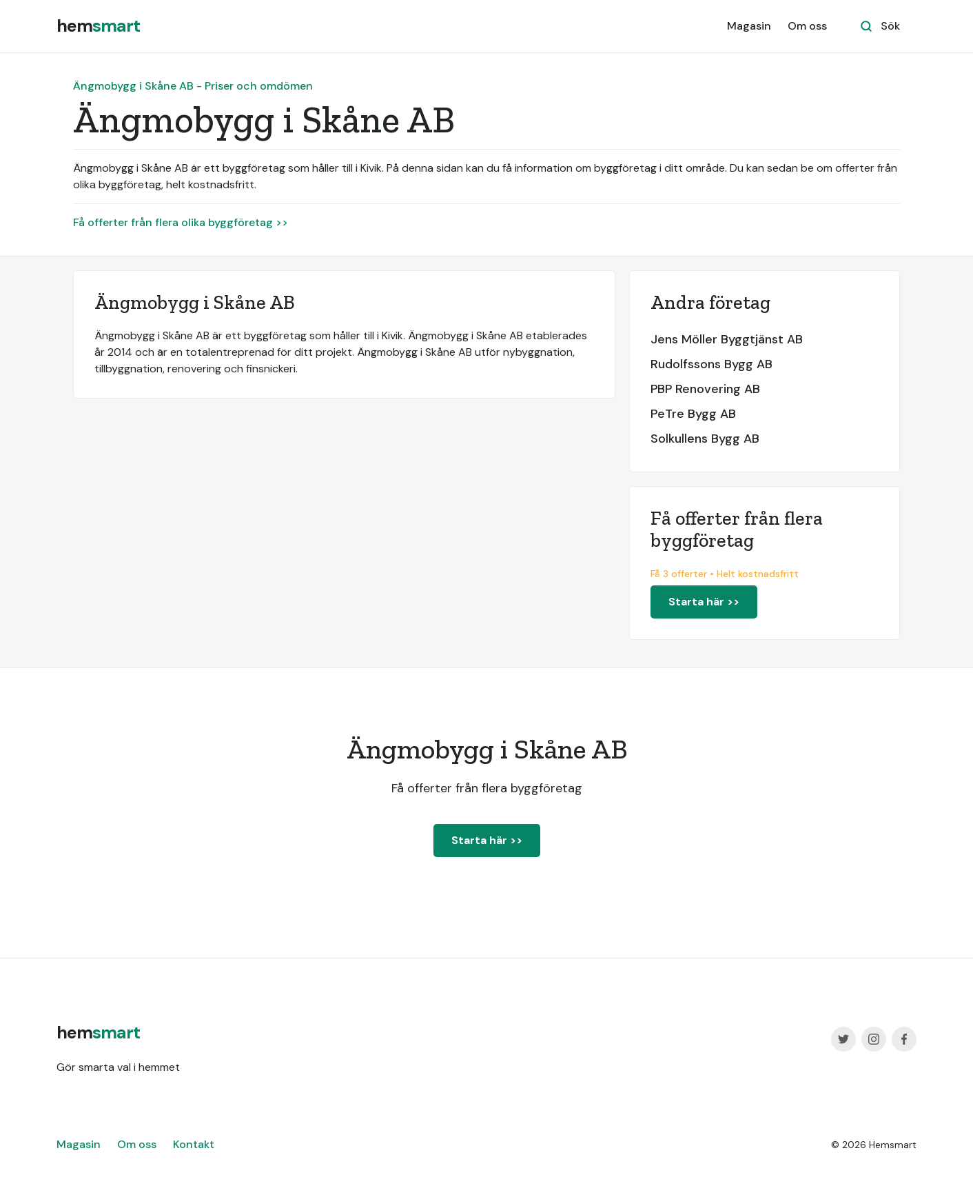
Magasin (749, 26)
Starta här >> (703, 601)
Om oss (807, 26)
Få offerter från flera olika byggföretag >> (180, 222)
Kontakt (193, 1144)
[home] (98, 26)
